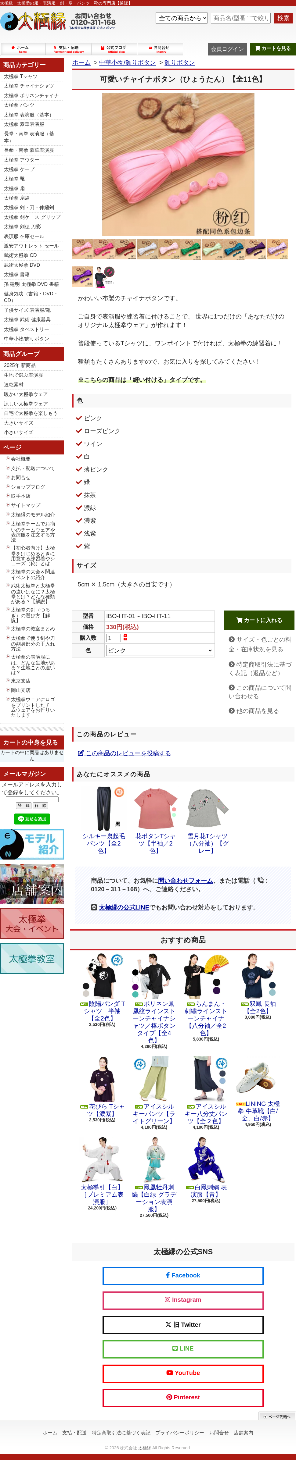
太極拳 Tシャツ (21, 76)
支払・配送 (74, 1432)
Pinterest (183, 1397)
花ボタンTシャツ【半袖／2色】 (156, 820)
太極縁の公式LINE (124, 907)
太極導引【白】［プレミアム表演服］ (102, 1171)
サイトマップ (25, 505)
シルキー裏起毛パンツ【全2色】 (104, 820)
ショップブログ (115, 49)
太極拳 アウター (21, 159)
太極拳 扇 (14, 188)
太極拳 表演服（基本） (29, 114)
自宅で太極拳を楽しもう (31, 413)
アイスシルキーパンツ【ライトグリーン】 (154, 1090)
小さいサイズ (18, 432)
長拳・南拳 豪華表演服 (29, 150)
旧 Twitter (182, 1324)
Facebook (183, 1275)
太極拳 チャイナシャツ (29, 85)
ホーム (23, 49)
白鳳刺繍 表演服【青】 (206, 1167)
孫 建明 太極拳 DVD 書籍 (31, 284)
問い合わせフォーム (185, 880)
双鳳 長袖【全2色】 (258, 983)
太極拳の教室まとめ (33, 628)
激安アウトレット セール (31, 245)
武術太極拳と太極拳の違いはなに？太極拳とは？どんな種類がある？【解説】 (33, 593)
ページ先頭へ (277, 1416)
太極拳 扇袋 (17, 198)
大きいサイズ (18, 423)
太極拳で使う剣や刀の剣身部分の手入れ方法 (33, 643)
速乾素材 (13, 384)
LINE (182, 1348)
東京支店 (21, 680)
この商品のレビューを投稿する (124, 753)
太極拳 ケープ (19, 169)
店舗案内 (243, 1432)
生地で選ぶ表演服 (23, 375)
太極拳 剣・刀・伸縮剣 (29, 207)
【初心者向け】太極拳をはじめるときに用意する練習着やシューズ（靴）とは (33, 555)
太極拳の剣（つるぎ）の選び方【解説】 (30, 615)
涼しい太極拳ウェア (26, 403)
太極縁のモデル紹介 (33, 514)
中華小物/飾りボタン (26, 338)
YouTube (183, 1372)
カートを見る (273, 48)
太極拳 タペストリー (26, 329)
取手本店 (21, 496)
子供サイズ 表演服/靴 (27, 310)
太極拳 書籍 (17, 274)
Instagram (183, 1299)
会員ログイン (227, 49)
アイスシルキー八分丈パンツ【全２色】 (206, 1090)
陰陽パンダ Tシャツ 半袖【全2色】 (102, 987)
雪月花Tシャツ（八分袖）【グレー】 (207, 820)
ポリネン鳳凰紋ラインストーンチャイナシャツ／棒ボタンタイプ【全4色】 (154, 998)
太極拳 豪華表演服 (24, 124)
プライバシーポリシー (179, 1432)
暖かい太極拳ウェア (26, 394)
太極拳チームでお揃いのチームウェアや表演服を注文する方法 (33, 531)
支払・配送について (69, 49)
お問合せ (160, 49)
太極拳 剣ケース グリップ (32, 217)
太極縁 (144, 1447)
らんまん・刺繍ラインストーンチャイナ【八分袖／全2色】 (206, 994)
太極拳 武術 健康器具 (27, 319)
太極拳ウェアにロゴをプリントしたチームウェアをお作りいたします (33, 707)
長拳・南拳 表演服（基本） (29, 137)
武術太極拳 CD (20, 255)
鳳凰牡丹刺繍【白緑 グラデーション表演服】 (154, 1175)
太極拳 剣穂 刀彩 (22, 226)
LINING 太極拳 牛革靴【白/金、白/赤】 (258, 1088)
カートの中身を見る (30, 742)
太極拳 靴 (14, 178)
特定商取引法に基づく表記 (121, 1432)
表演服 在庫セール (24, 236)
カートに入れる (259, 620)
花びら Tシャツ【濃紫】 (102, 1086)
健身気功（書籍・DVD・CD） (31, 297)
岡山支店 (21, 690)
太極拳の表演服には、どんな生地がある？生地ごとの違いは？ (33, 664)
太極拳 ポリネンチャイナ (31, 95)
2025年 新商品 (20, 365)
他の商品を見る (257, 710)
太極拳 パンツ (19, 105)
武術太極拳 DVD (22, 265)
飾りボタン (179, 62)
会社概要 (21, 458)
